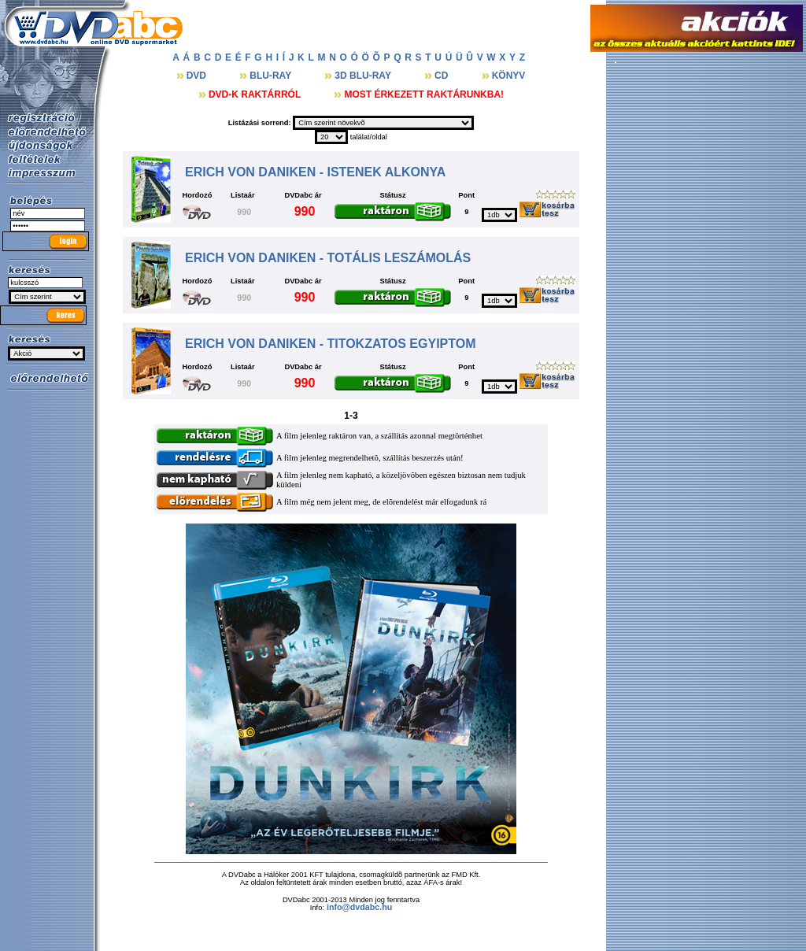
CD (442, 75)
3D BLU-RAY (364, 75)
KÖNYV (509, 75)
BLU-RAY (272, 75)
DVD (198, 75)
